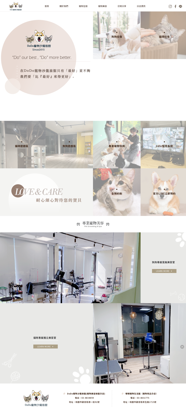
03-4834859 (87, 397)
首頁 (47, 6)
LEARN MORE (164, 270)
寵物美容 (102, 6)
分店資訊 (141, 6)
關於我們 (64, 6)
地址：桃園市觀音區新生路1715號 (139, 401)
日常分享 (122, 6)
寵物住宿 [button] (83, 6)
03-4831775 (143, 397)
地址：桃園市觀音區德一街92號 (84, 401)
